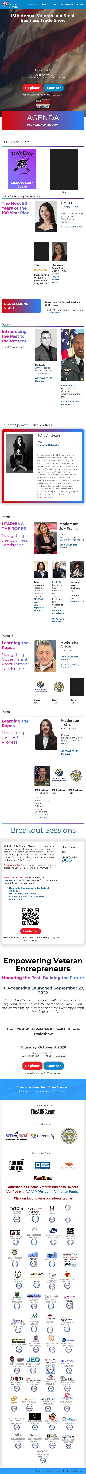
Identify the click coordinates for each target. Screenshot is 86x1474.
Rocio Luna (70, 207)
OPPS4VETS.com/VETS (16, 880)
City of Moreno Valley (56, 279)
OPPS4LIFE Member (71, 227)
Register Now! (30, 931)
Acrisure (65, 222)
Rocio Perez (58, 582)
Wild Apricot (55, 1471)
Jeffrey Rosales (42, 368)
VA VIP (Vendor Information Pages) (53, 1192)
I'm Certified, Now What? (22, 893)
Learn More (54, 313)
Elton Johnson (68, 385)
